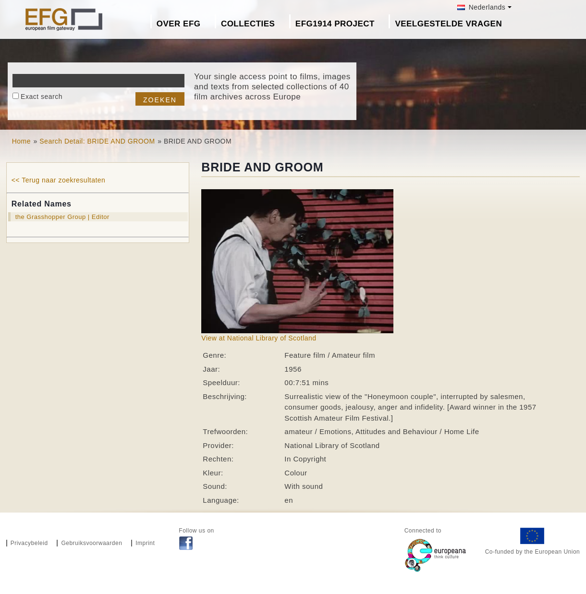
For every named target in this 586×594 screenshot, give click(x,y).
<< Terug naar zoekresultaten (59, 180)
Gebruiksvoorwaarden (91, 543)
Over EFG (179, 23)
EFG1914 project (335, 23)
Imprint (145, 543)
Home (21, 141)
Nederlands (481, 7)
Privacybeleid (29, 543)
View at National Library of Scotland (258, 338)
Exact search (41, 96)
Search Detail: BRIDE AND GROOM (97, 141)
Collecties (248, 23)
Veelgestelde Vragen (448, 23)
